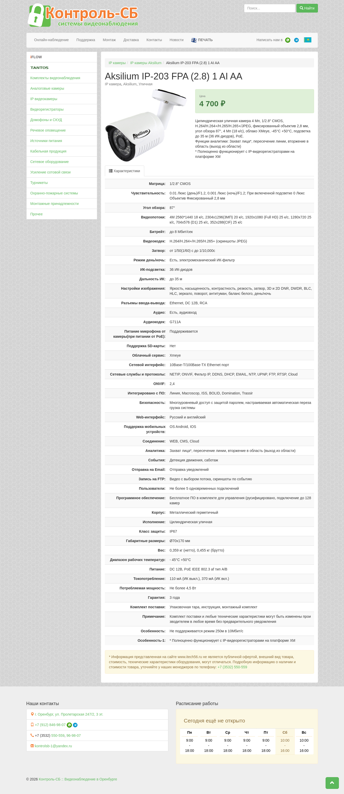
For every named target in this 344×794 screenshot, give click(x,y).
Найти (307, 8)
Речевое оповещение (48, 130)
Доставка (131, 40)
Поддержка (85, 40)
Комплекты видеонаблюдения (55, 78)
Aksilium (130, 84)
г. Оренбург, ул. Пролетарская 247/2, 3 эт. (69, 714)
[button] (332, 783)
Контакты (154, 40)
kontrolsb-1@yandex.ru (53, 746)
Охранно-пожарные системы (54, 193)
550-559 (57, 735)
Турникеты (39, 183)
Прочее (36, 214)
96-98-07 (73, 735)
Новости (176, 40)
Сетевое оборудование (49, 162)
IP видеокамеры (43, 99)
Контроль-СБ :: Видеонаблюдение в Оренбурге (78, 779)
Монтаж (109, 40)
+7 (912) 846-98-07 (50, 725)
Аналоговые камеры (47, 88)
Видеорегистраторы (47, 109)
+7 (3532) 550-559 (232, 667)
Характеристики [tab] (124, 171)
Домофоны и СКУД (46, 120)
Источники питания (46, 141)
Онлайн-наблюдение (51, 40)
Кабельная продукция (48, 151)
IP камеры (117, 63)
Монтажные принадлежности (54, 204)
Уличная (145, 84)
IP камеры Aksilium (145, 63)
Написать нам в (270, 40)
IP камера (113, 84)
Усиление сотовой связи (50, 172)
